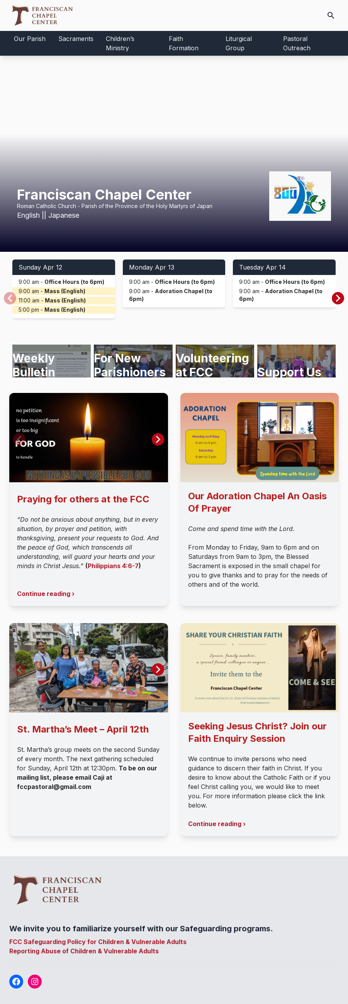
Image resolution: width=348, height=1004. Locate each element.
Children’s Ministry (120, 43)
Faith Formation (184, 43)
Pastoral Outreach (297, 43)
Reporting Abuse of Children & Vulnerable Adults (84, 951)
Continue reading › (46, 594)
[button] (338, 298)
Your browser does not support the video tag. (174, 154)
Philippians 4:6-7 (113, 566)
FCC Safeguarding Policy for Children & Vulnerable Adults (98, 942)
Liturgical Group (239, 43)
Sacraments (75, 39)
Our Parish (30, 39)
